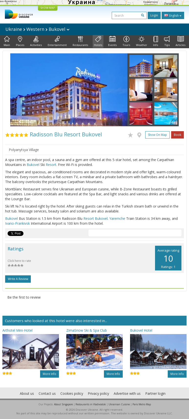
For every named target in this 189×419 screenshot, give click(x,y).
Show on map (157, 135)
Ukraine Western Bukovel (37, 29)
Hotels (98, 41)
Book (177, 135)
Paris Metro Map (142, 404)
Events (112, 41)
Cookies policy (71, 393)
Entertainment (57, 41)
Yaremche (117, 218)
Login (154, 15)
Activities (36, 41)
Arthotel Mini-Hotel (17, 330)
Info (155, 41)
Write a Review (18, 279)
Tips (167, 41)
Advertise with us (127, 393)
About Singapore (63, 404)
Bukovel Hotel (141, 330)
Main (7, 41)
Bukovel (33, 164)
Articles (180, 41)
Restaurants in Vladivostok (91, 404)
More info (49, 374)
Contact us (47, 393)
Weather (141, 41)
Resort (51, 164)
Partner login (155, 393)
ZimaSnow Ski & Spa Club (86, 330)
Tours (126, 41)
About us (27, 393)
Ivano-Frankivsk (17, 223)
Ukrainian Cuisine (119, 404)
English (172, 15)
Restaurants (80, 41)
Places (20, 41)
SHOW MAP (47, 8)
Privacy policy (98, 393)
